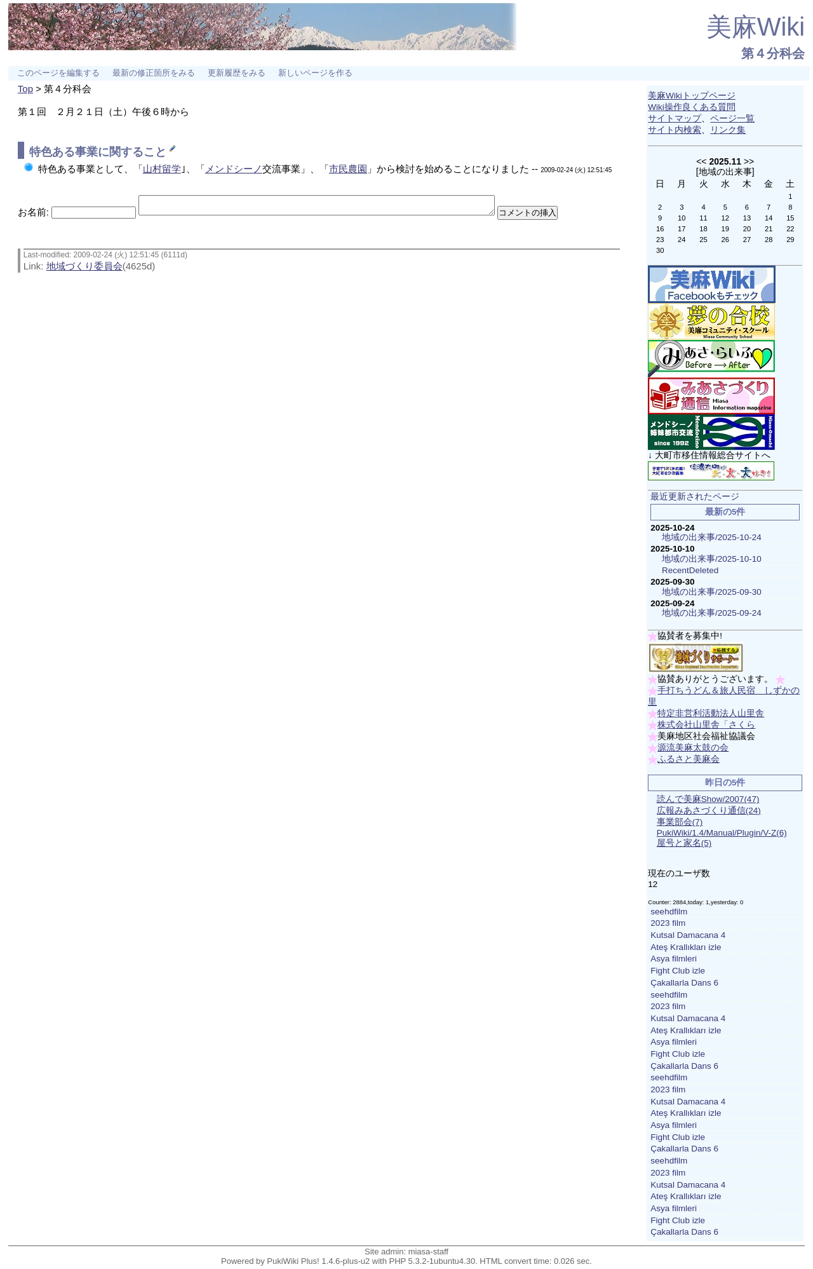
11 (703, 218)
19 (725, 229)
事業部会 (680, 822)
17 (681, 229)
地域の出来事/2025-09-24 (712, 613)
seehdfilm (668, 911)
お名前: (34, 215)
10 (681, 218)
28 (768, 239)
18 (703, 229)
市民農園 (348, 168)
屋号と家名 (684, 843)
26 (725, 239)
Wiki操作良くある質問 (692, 107)
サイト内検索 (674, 130)
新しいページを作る (315, 73)
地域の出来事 (725, 171)
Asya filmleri (673, 958)
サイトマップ (674, 118)
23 (660, 239)
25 (703, 239)
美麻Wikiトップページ (692, 95)
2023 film (667, 923)
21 (768, 229)
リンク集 (728, 130)
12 (725, 218)
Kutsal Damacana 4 (687, 935)
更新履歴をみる (236, 73)
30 (660, 250)
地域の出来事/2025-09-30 (712, 592)
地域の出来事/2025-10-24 (712, 537)
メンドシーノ (233, 168)
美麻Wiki (755, 27)
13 (747, 218)
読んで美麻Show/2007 (708, 799)
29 (790, 239)
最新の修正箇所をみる (153, 73)
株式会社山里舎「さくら (706, 725)
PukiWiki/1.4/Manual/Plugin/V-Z (722, 833)
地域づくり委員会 (84, 269)
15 (790, 218)
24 (681, 239)
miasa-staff (428, 1251)
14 (768, 218)
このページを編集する (58, 73)
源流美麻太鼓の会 (693, 747)
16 (660, 229)
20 (747, 229)
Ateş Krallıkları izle (685, 947)
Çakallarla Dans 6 (684, 982)
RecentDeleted (690, 570)
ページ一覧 (732, 118)
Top (25, 88)
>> (749, 161)
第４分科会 (773, 53)
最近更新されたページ (694, 496)
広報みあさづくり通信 (709, 810)
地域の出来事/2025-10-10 (712, 559)
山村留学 (162, 168)
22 (790, 229)
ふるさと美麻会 (688, 759)
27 (747, 239)
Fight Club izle (677, 970)
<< (701, 161)
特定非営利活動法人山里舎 (710, 713)
